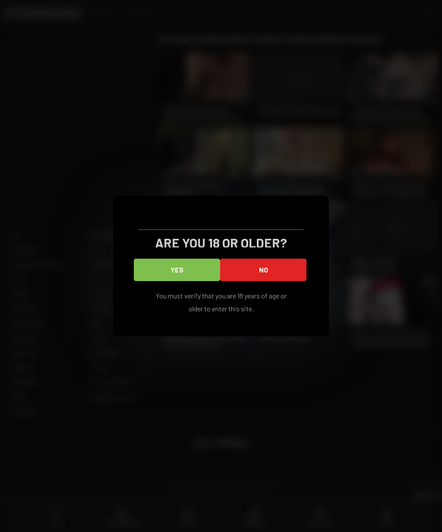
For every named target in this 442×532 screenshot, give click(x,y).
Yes (176, 270)
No (263, 270)
